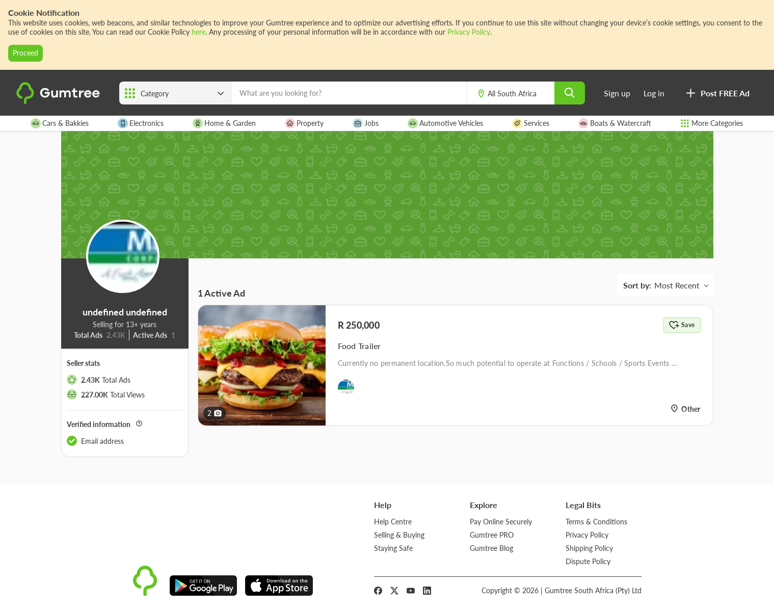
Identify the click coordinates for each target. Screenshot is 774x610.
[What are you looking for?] (349, 93)
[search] (569, 93)
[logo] (59, 101)
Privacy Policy (468, 32)
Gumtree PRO (492, 535)
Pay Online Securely (501, 521)
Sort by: (637, 285)
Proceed (25, 52)
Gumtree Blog (491, 548)
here (198, 32)
